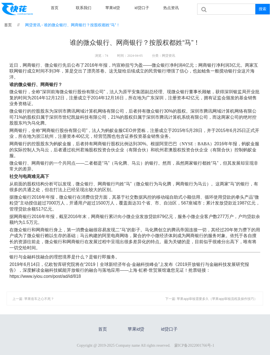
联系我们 (83, 8)
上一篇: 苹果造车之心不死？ (33, 299)
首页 (54, 8)
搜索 (262, 9)
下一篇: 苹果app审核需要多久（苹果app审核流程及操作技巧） (211, 299)
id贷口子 (142, 8)
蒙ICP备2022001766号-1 (194, 345)
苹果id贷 (112, 8)
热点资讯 (171, 8)
